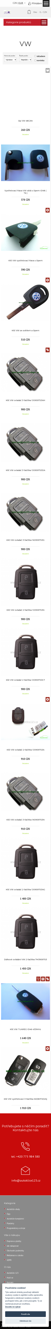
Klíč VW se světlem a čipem (25, 330)
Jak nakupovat (13, 1246)
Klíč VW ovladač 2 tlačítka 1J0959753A (25, 750)
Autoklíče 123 (12, 1273)
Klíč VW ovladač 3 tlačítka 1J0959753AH (25, 400)
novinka (40, 60)
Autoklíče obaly (13, 1209)
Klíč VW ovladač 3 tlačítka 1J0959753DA (25, 470)
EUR (21, 2)
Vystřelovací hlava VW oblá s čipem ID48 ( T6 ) (25, 191)
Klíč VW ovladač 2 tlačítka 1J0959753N (25, 610)
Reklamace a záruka (15, 1255)
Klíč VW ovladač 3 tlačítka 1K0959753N (25, 820)
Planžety (10, 1223)
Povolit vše (25, 1314)
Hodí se (10, 1277)
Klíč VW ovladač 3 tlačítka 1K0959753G (25, 540)
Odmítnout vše (25, 1321)
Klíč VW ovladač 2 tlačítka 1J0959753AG (25, 889)
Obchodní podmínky (15, 1250)
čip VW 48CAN (25, 121)
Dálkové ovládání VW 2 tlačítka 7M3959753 (25, 959)
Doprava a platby (14, 1241)
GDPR (9, 1260)
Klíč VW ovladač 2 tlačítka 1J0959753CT (25, 680)
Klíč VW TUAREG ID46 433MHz (25, 1029)
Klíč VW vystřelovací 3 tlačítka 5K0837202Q (25, 1099)
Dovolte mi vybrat (12, 1307)
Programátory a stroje (16, 1228)
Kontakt (10, 1282)
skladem (41, 56)
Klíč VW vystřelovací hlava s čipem (25, 260)
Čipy (8, 1214)
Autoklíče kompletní (15, 1218)
